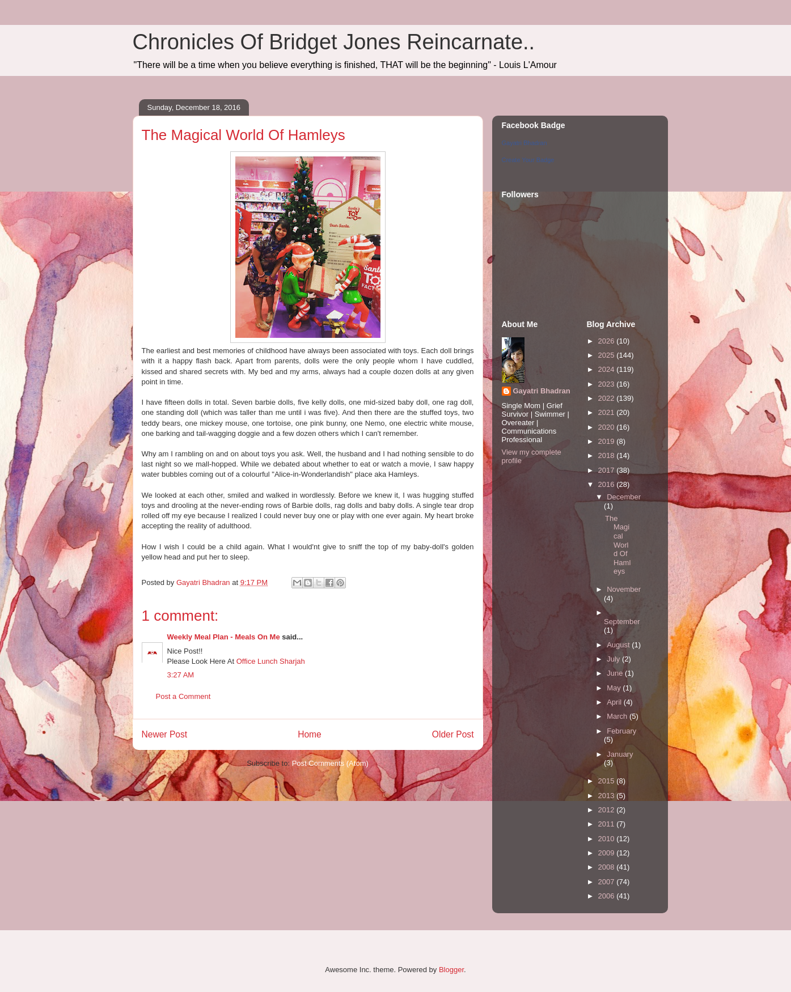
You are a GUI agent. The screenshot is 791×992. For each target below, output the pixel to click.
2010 (607, 838)
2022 (607, 398)
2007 (607, 881)
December (624, 497)
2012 (607, 810)
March (618, 716)
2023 (607, 384)
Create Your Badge (528, 159)
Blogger (451, 969)
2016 (607, 484)
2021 (607, 412)
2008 (607, 867)
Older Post (453, 734)
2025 (607, 355)
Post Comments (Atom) (330, 763)
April (615, 702)
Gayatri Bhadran (524, 142)
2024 (607, 369)
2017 (607, 470)
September (622, 621)
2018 (607, 455)
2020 (607, 427)
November (624, 589)
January (620, 754)
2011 (607, 824)
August (619, 645)
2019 (607, 441)
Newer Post (165, 734)
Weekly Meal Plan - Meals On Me (223, 637)
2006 (607, 896)
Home (310, 734)
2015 (607, 781)
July (614, 659)
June (616, 673)
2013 (607, 795)
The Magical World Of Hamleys (618, 545)
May (615, 688)
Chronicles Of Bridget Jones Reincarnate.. (334, 42)
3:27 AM (180, 675)
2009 (607, 853)
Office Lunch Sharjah (270, 661)
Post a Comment (183, 696)
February (621, 731)
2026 (607, 341)
